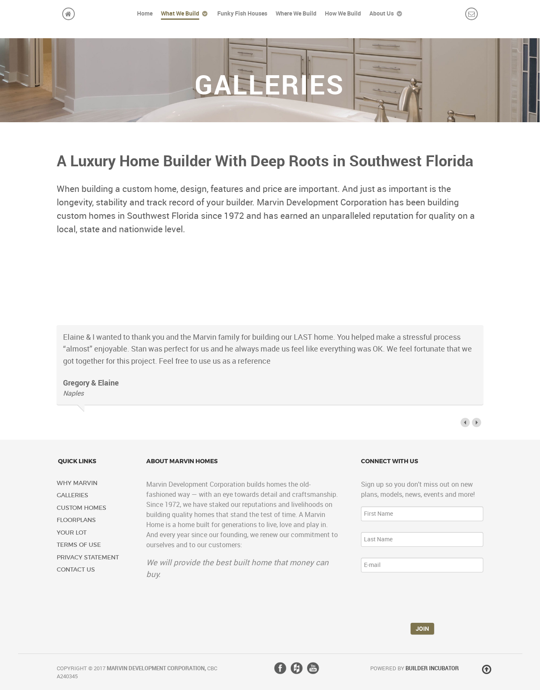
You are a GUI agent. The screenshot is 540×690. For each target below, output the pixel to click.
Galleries (72, 495)
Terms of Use (79, 544)
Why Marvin (77, 483)
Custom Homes (81, 508)
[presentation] (425, 599)
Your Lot (72, 532)
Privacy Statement (88, 557)
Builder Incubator (432, 668)
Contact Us (76, 569)
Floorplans (76, 520)
